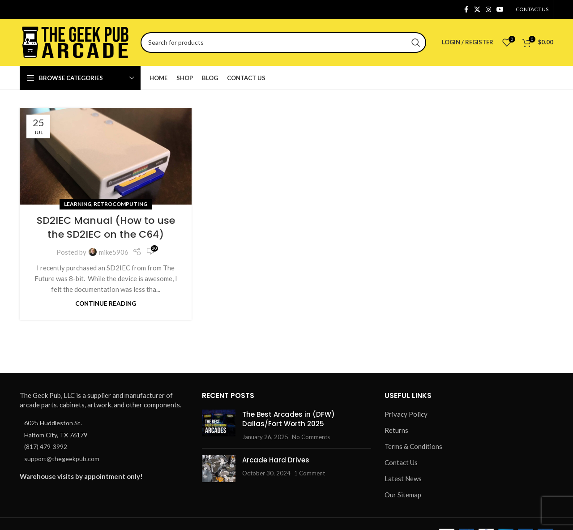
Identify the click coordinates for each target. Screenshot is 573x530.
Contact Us (401, 462)
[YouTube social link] (500, 10)
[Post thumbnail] (218, 425)
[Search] (283, 42)
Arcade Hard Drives (275, 460)
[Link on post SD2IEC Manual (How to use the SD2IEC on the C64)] (106, 156)
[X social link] (477, 10)
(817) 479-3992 (45, 446)
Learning (77, 204)
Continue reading (105, 303)
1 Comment (309, 473)
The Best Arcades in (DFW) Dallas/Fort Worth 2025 (288, 419)
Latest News (403, 478)
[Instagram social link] (488, 10)
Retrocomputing (120, 204)
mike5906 (113, 252)
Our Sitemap (403, 495)
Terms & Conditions (413, 446)
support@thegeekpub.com (61, 458)
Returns (396, 430)
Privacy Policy (406, 414)
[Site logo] (76, 41)
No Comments (311, 436)
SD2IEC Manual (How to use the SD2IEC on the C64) (106, 227)
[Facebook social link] (466, 10)
